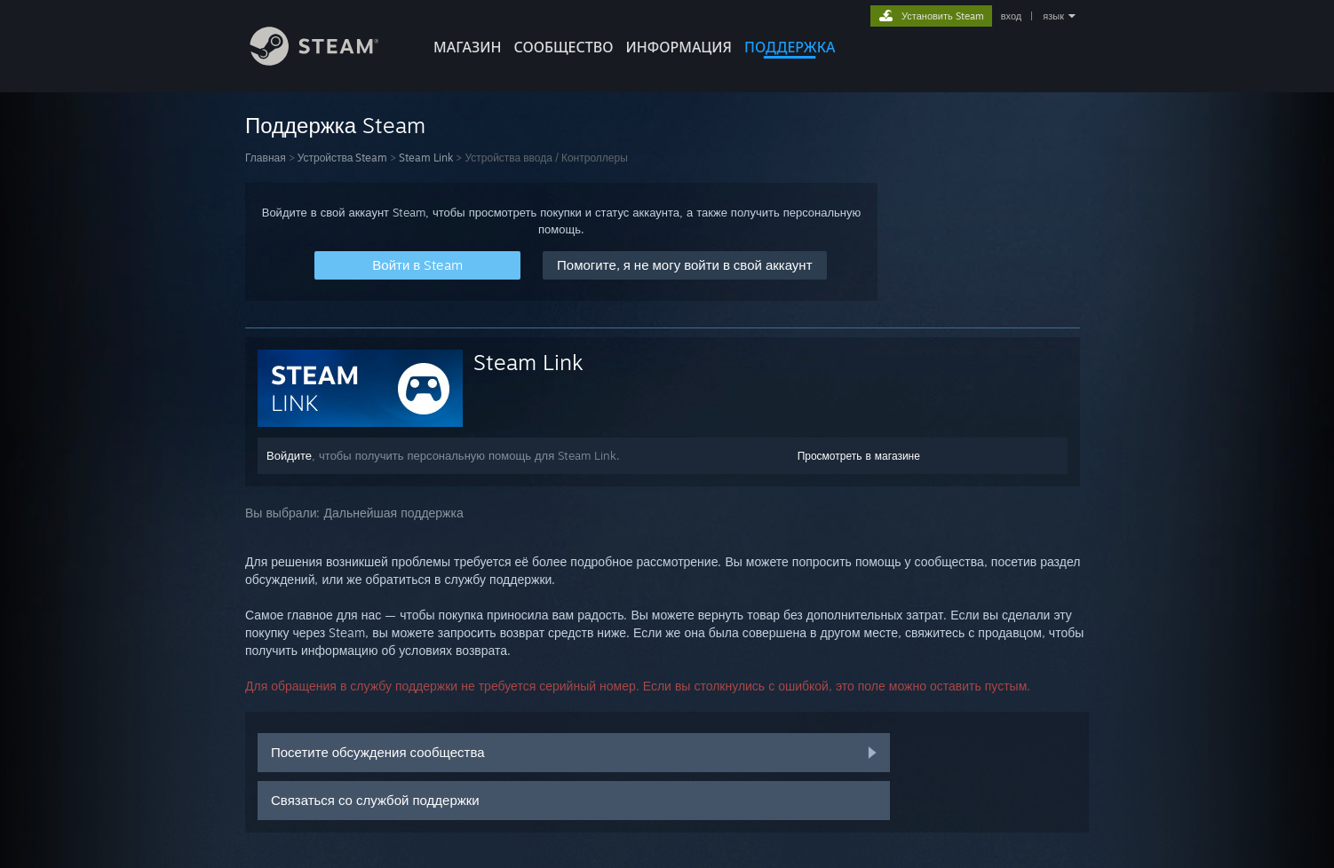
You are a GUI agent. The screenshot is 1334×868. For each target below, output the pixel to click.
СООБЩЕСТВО (563, 47)
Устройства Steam (343, 157)
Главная (265, 157)
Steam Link (426, 157)
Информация (678, 47)
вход (1011, 16)
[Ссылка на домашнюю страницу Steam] (328, 60)
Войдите (289, 455)
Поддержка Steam (335, 125)
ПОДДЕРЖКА (789, 47)
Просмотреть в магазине (859, 455)
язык (1053, 16)
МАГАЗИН (467, 47)
